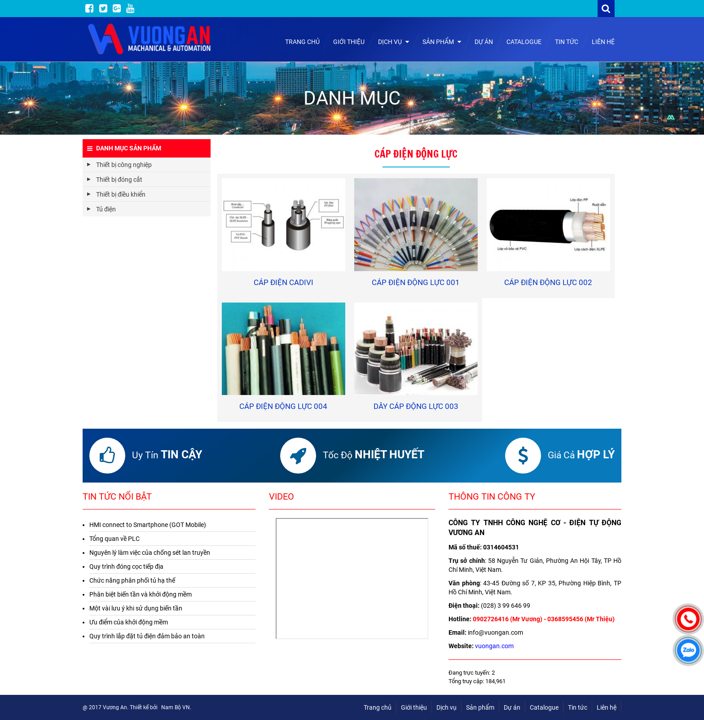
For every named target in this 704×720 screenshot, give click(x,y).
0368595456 (565, 619)
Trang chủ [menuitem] (378, 707)
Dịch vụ (393, 41)
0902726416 (491, 619)
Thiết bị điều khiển (120, 194)
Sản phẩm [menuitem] (480, 707)
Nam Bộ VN (175, 707)
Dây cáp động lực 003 (416, 406)
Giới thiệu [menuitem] (414, 707)
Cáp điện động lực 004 (283, 406)
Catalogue (523, 41)
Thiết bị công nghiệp (124, 164)
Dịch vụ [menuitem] (446, 707)
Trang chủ (302, 41)
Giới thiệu (349, 41)
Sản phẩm (441, 41)
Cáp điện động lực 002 (548, 282)
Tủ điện (106, 209)
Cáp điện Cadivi (283, 282)
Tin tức (566, 41)
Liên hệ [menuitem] (606, 707)
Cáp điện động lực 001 (416, 282)
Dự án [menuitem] (512, 707)
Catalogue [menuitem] (544, 707)
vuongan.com (494, 646)
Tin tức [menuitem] (577, 707)
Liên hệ (603, 41)
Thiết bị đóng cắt (119, 179)
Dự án (484, 41)
